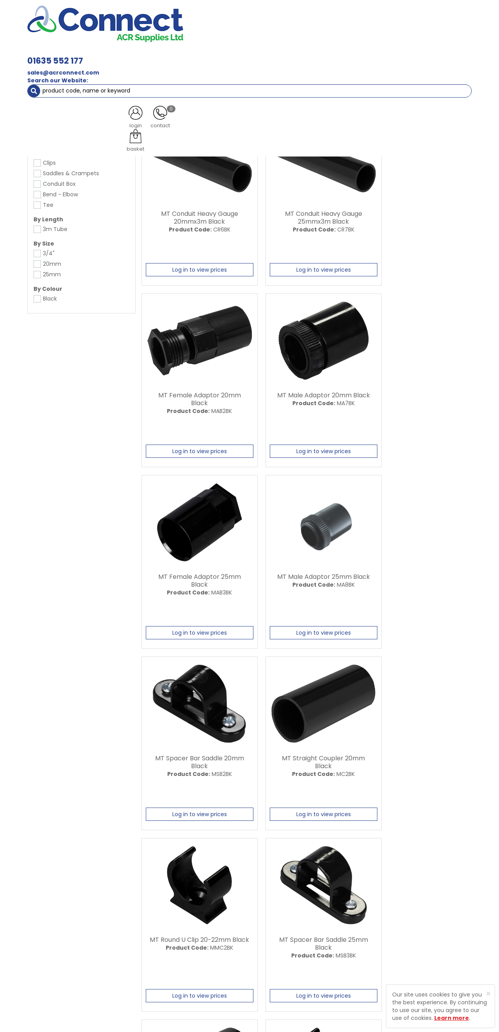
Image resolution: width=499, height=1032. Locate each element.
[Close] (488, 993)
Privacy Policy (264, 938)
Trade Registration (271, 911)
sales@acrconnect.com (173, 30)
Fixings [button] (295, 55)
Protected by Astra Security (365, 919)
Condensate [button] (253, 55)
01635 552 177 (165, 18)
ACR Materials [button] (54, 55)
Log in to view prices (193, 268)
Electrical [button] (334, 55)
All (410, 843)
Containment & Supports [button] (124, 55)
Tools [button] (370, 55)
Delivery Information (274, 924)
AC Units (403, 55)
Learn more (451, 1018)
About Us (176, 911)
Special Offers (445, 55)
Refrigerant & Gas (197, 55)
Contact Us (179, 951)
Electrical (55, 70)
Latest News (180, 924)
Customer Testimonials (196, 938)
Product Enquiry (185, 965)
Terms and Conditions (276, 951)
